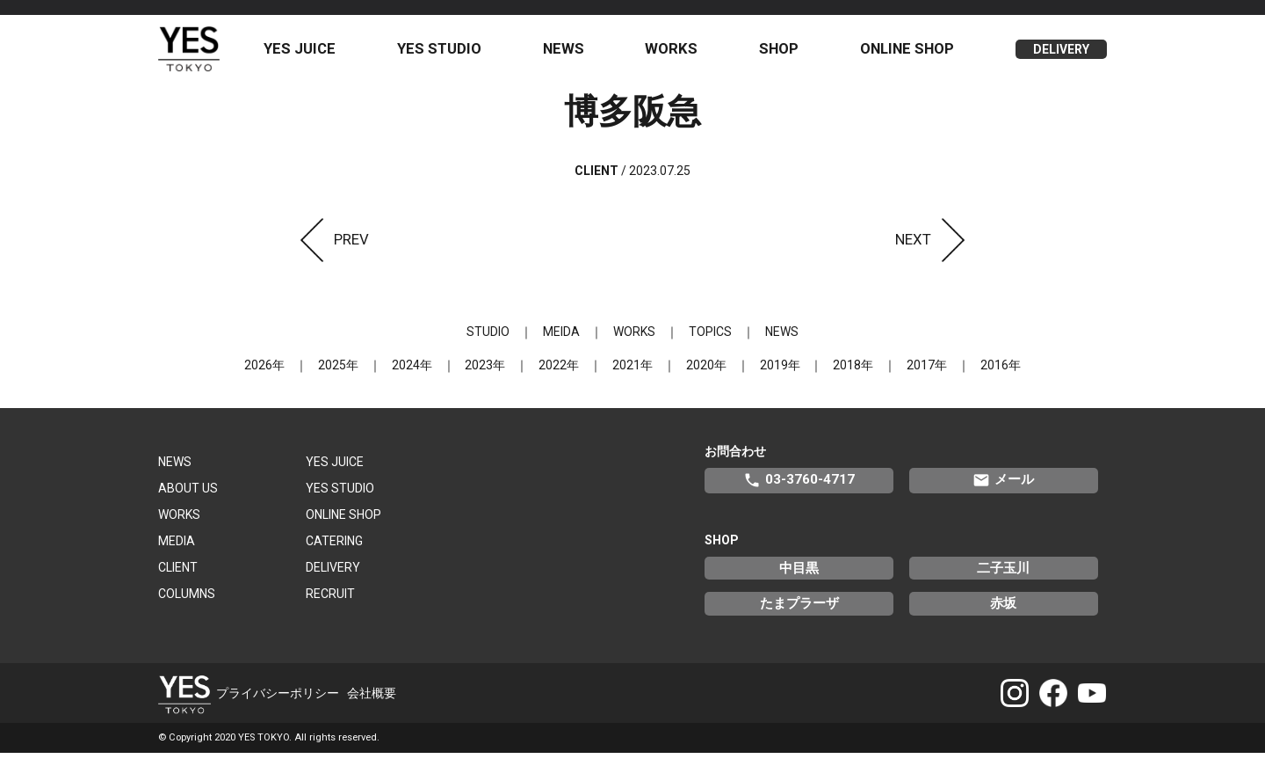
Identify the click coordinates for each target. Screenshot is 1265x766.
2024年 (421, 379)
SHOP (785, 55)
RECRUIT (330, 608)
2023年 (492, 379)
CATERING (334, 555)
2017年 (913, 379)
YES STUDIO (454, 55)
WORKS (680, 55)
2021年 (632, 379)
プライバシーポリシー (277, 705)
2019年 (773, 379)
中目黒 (799, 581)
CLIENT (178, 581)
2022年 (562, 379)
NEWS (575, 55)
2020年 (703, 379)
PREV (329, 252)
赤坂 (1003, 616)
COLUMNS (186, 608)
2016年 (984, 379)
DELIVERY (1061, 56)
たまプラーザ (799, 616)
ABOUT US (188, 502)
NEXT (935, 252)
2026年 (281, 379)
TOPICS (706, 346)
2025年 (351, 379)
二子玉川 (1003, 581)
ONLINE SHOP (911, 55)
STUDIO (495, 346)
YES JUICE (317, 55)
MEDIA (176, 555)
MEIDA (564, 346)
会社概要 (371, 705)
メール (1003, 494)
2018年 (843, 379)
